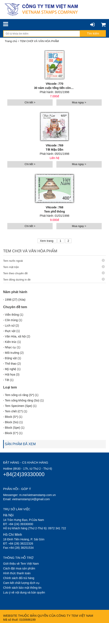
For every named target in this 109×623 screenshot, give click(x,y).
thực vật (10, 331)
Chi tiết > (30, 102)
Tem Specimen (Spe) (18, 406)
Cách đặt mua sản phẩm (19, 568)
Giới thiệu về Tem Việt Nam (21, 563)
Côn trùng (11, 320)
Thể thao (10, 363)
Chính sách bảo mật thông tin (22, 587)
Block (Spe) (12, 427)
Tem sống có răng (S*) (19, 395)
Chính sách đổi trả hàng (18, 578)
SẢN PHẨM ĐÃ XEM (20, 444)
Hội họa (10, 374)
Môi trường (12, 352)
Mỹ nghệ (10, 369)
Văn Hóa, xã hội (15, 336)
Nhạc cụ (10, 347)
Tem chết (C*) (14, 411)
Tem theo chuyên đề (54, 273)
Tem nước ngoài (54, 260)
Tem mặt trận (54, 267)
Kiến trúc (10, 342)
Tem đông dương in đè (54, 279)
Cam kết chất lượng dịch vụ (21, 583)
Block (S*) (11, 416)
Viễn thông (12, 314)
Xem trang (47, 240)
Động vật (11, 358)
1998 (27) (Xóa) (15, 299)
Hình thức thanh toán (16, 573)
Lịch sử (10, 325)
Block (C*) (11, 433)
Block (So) (12, 422)
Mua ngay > (79, 102)
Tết (7, 380)
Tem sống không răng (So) (22, 400)
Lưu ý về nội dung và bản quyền (24, 592)
